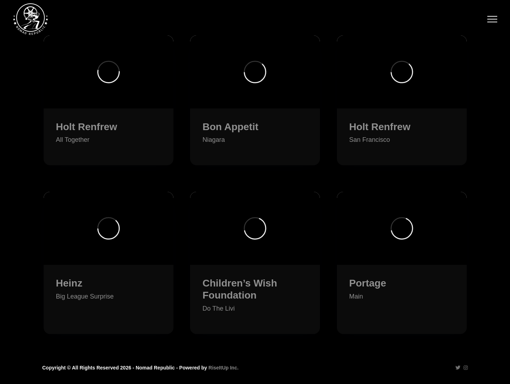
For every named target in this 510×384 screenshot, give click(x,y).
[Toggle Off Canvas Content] (492, 19)
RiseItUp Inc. (224, 368)
